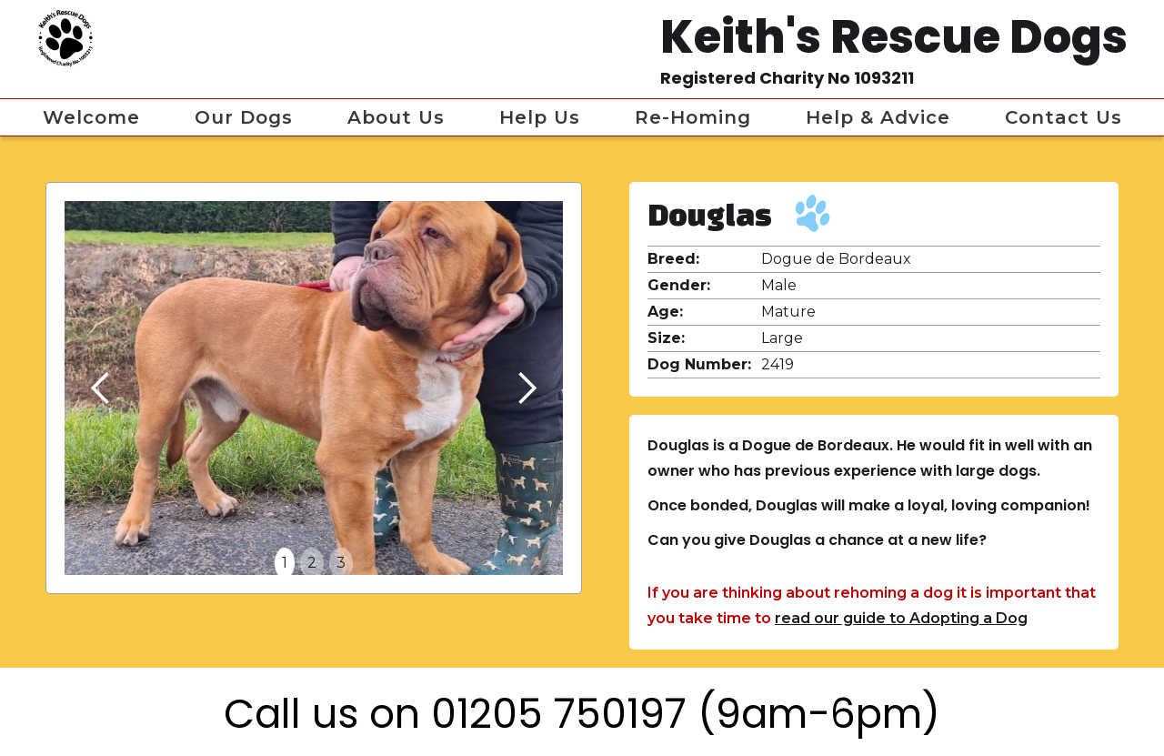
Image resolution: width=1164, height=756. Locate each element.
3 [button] (341, 562)
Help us (539, 117)
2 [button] (311, 562)
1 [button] (284, 562)
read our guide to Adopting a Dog (901, 618)
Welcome (91, 117)
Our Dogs (244, 117)
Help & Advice (878, 117)
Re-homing (693, 117)
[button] (101, 388)
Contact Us (1063, 117)
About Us (396, 117)
